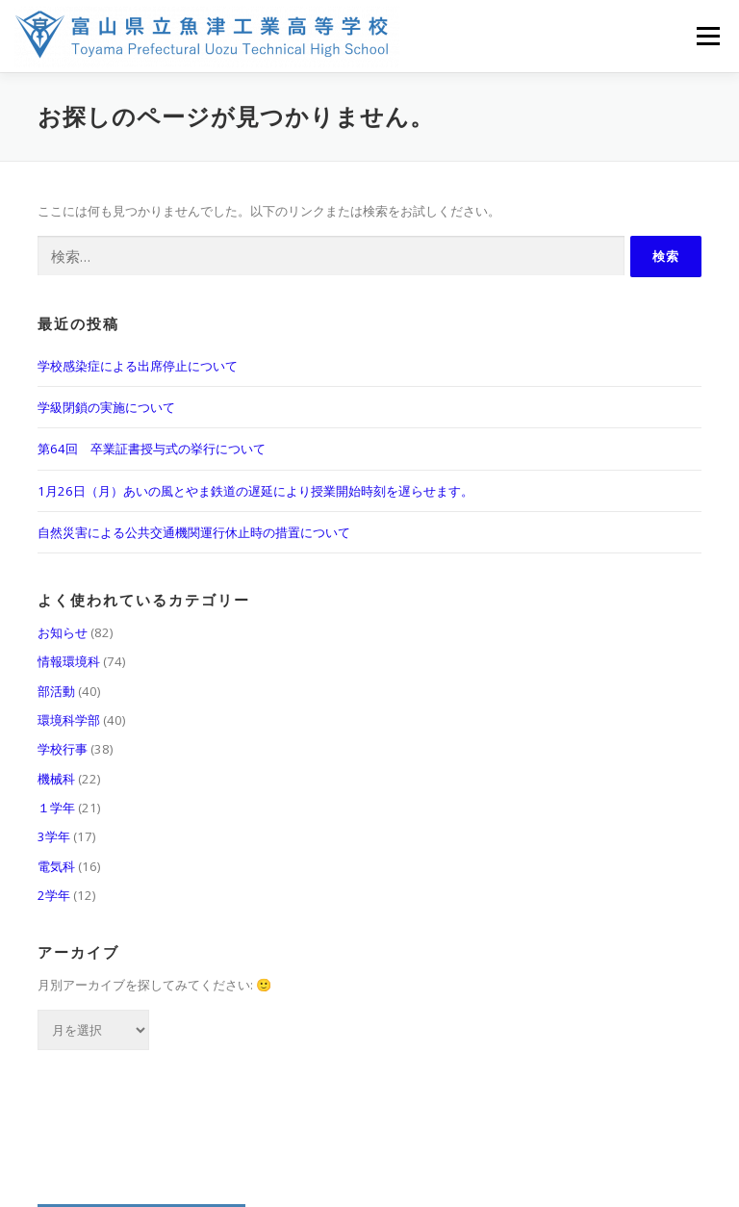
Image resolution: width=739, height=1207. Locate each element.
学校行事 (63, 749)
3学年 (54, 836)
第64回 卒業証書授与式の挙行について (152, 448)
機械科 (56, 778)
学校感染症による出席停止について (138, 365)
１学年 (56, 807)
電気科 (56, 866)
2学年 (54, 895)
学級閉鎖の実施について (106, 407)
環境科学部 (69, 720)
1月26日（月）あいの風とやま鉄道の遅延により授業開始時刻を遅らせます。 (255, 491)
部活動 (56, 691)
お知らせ (63, 632)
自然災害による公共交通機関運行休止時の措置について (194, 532)
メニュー (708, 35)
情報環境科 (69, 661)
